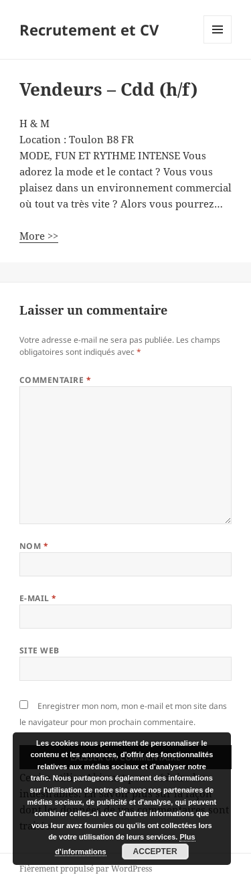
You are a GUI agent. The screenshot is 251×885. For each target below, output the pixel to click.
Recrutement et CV (89, 29)
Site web (39, 650)
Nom (33, 546)
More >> (38, 235)
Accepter (155, 851)
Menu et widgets (218, 43)
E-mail (38, 598)
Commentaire (55, 380)
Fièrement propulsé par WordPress (85, 868)
